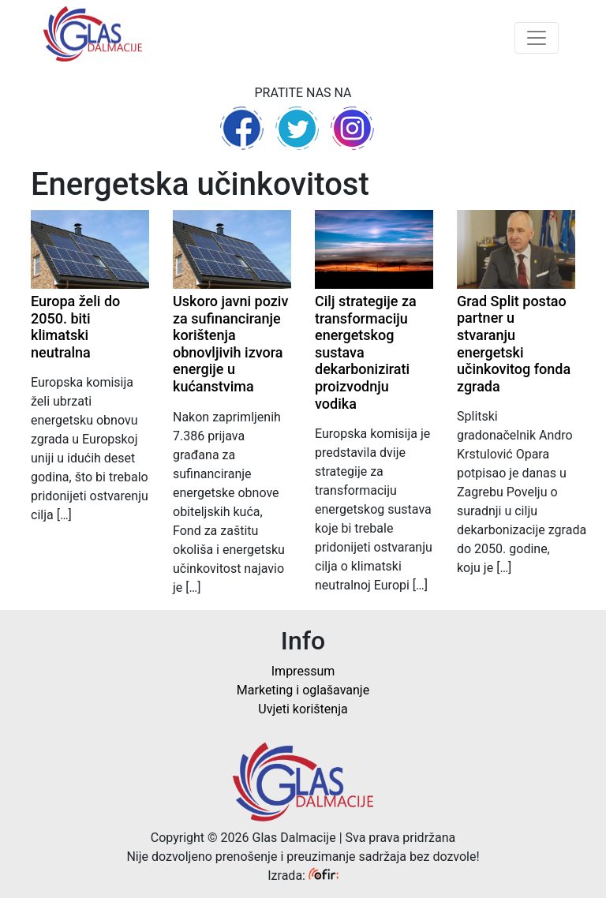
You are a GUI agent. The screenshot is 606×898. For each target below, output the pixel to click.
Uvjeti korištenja (302, 709)
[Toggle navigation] (536, 38)
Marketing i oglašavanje (303, 690)
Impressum (303, 671)
